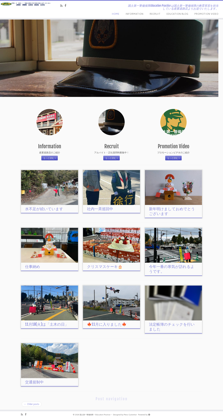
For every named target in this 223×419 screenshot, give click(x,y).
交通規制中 (34, 382)
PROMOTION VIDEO (206, 13)
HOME (115, 13)
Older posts (31, 404)
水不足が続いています (44, 208)
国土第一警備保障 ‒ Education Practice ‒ (96, 414)
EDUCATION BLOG (177, 13)
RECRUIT (155, 13)
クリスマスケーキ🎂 (104, 266)
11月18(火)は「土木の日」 (46, 324)
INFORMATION (134, 13)
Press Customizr (130, 414)
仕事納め (32, 266)
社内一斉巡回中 (100, 208)
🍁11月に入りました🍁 (107, 324)
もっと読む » (49, 158)
